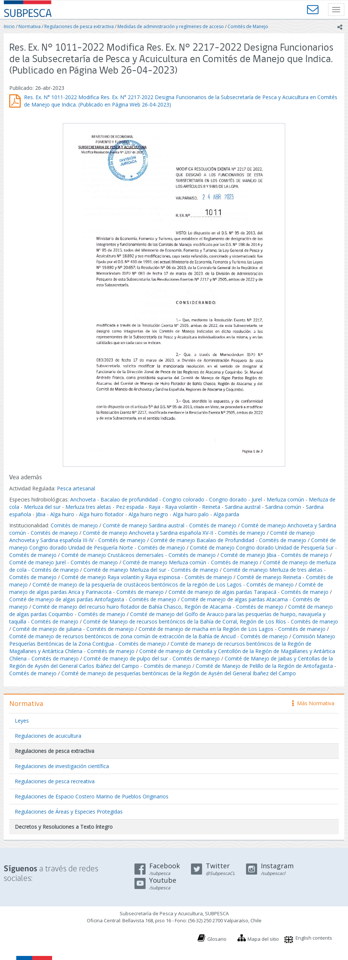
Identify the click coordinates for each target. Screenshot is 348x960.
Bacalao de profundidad (129, 499)
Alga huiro (62, 514)
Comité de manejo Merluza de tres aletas (273, 569)
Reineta (211, 506)
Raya (154, 506)
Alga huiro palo (191, 514)
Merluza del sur (42, 506)
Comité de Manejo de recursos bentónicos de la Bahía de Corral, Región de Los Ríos (184, 621)
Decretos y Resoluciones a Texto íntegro (64, 826)
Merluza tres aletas (88, 506)
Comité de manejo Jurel (37, 562)
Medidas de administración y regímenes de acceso (170, 26)
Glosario (216, 939)
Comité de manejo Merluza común (164, 562)
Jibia (40, 514)
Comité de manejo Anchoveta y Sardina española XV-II (148, 532)
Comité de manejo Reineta (269, 577)
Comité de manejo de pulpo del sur (125, 658)
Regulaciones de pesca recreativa (55, 781)
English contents (314, 937)
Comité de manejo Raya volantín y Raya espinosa (120, 577)
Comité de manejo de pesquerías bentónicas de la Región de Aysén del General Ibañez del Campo (178, 673)
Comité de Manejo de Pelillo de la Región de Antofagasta (264, 665)
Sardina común (283, 506)
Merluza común (285, 499)
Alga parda (226, 514)
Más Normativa (313, 703)
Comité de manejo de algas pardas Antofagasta (66, 599)
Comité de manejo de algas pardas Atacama (234, 599)
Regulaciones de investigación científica (62, 766)
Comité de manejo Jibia (248, 554)
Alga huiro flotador (101, 514)
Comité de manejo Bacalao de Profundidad (202, 540)
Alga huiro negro (148, 514)
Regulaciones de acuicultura (48, 735)
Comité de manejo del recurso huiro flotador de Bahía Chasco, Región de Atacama (132, 606)
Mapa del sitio (263, 939)
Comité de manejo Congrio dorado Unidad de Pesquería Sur (262, 547)
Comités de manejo (74, 525)
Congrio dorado (228, 499)
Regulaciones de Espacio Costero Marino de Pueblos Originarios (91, 796)
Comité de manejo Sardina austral (143, 525)
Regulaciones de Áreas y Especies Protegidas (69, 811)
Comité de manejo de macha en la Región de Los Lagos (206, 628)
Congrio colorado (183, 499)
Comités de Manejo (248, 26)
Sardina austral (242, 506)
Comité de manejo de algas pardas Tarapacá (222, 591)
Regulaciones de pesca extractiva (79, 26)
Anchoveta (83, 499)
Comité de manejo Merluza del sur (124, 569)
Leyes (22, 720)
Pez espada (130, 506)
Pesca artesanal (76, 488)
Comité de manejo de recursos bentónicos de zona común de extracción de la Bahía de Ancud (122, 636)
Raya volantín (181, 506)
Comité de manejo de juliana (47, 628)
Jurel (257, 499)
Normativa (29, 26)
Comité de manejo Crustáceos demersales (112, 554)
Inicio (9, 26)
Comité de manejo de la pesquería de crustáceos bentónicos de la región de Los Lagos (137, 584)
